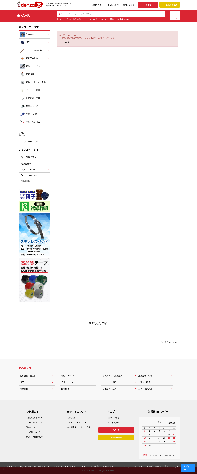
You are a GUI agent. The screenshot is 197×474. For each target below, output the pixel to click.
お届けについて (33, 432)
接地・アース (67, 382)
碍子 (22, 382)
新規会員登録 (171, 5)
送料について (32, 427)
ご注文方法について (35, 418)
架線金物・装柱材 (28, 376)
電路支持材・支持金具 (112, 376)
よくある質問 (113, 5)
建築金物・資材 (145, 376)
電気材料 (24, 389)
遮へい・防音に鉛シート (75, 19)
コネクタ (104, 19)
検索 (61, 14)
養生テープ (61, 19)
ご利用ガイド (97, 5)
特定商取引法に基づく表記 (79, 427)
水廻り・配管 (144, 382)
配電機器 (65, 389)
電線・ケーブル (68, 376)
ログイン (149, 5)
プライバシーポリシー (77, 422)
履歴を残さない (171, 342)
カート (175, 18)
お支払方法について (35, 422)
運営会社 (71, 418)
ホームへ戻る (65, 42)
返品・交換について (35, 437)
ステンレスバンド (93, 19)
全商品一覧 (23, 15)
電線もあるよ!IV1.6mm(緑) (120, 19)
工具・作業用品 (145, 389)
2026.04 (171, 423)
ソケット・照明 (109, 382)
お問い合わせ (128, 5)
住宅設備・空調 (109, 389)
